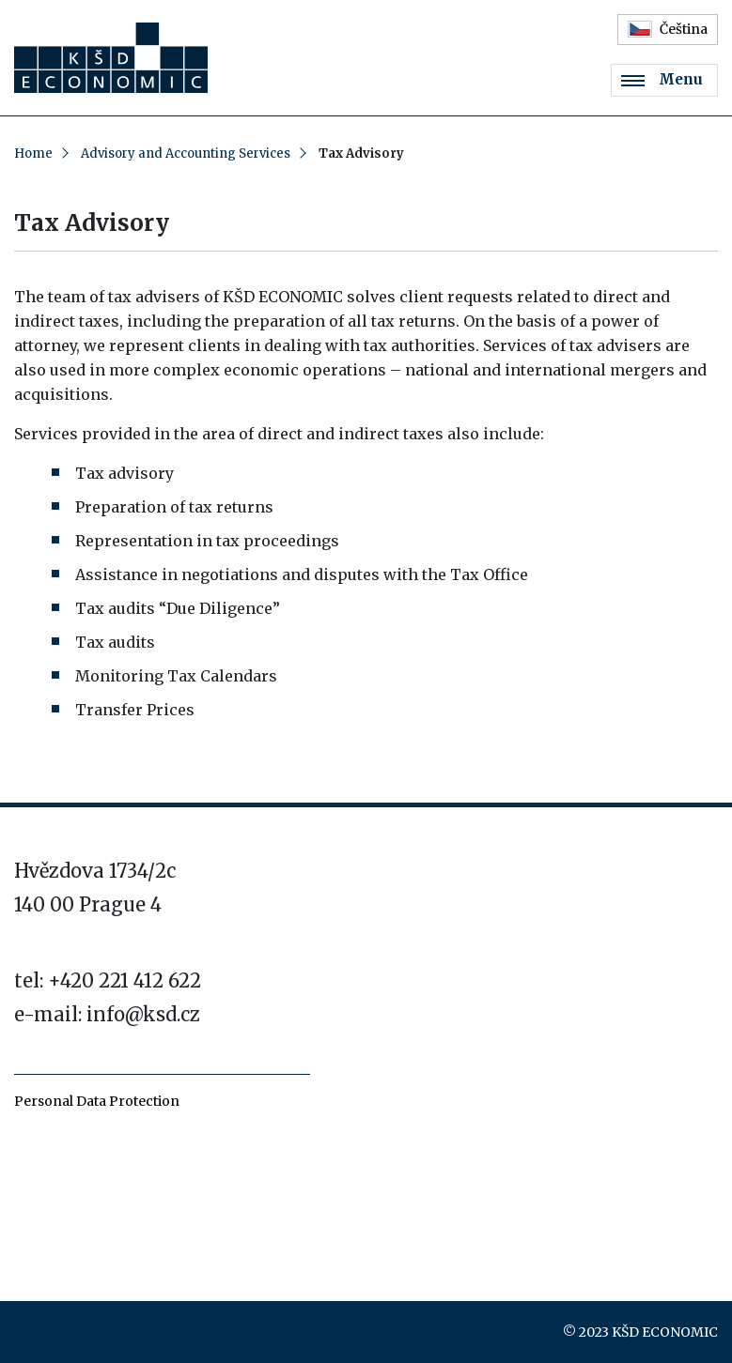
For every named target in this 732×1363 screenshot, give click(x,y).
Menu (662, 79)
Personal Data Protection (96, 1101)
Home (33, 153)
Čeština (668, 29)
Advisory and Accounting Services (185, 153)
